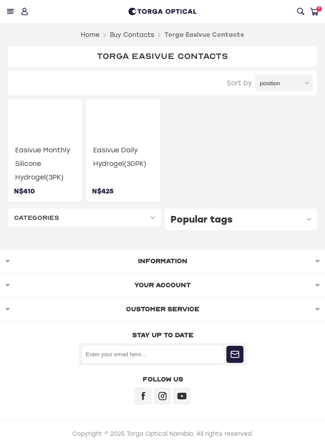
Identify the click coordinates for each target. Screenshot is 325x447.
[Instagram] (162, 396)
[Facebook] (143, 396)
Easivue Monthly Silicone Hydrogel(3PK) (42, 163)
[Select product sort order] (284, 82)
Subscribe (234, 354)
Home (90, 34)
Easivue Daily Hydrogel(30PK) (119, 156)
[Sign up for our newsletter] (153, 354)
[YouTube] (182, 396)
